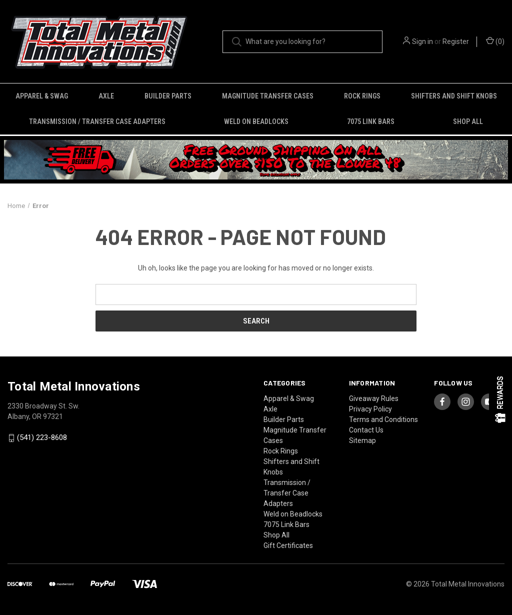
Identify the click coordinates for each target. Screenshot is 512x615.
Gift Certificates (288, 546)
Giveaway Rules (373, 398)
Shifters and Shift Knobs (454, 96)
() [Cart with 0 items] (495, 41)
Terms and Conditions (383, 420)
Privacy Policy (370, 409)
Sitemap (362, 440)
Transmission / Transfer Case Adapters (97, 122)
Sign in (422, 42)
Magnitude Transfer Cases (268, 96)
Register (455, 42)
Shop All (468, 122)
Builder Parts (168, 96)
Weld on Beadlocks (256, 122)
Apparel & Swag (42, 96)
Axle (106, 96)
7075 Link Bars (370, 122)
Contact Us (366, 430)
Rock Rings (362, 96)
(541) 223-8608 (42, 437)
